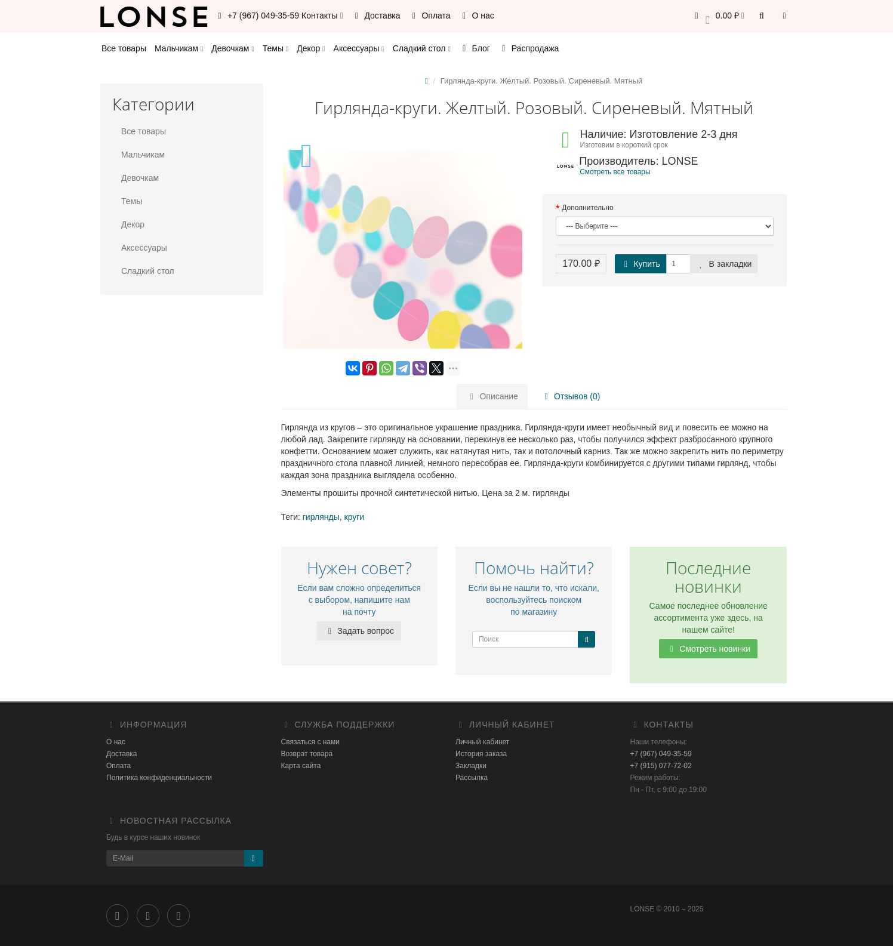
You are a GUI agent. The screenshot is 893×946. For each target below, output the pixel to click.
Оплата (430, 15)
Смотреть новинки (708, 649)
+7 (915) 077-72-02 (661, 766)
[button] (717, 16)
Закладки (470, 766)
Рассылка (471, 778)
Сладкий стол (422, 48)
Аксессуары (359, 48)
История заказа (481, 754)
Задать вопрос (359, 631)
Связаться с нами (310, 742)
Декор (311, 48)
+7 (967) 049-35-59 (661, 754)
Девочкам (232, 48)
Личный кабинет (482, 742)
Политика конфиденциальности (159, 778)
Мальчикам (179, 48)
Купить (640, 264)
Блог (474, 48)
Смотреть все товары (615, 172)
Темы (275, 48)
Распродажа (528, 48)
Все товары (123, 48)
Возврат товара (307, 754)
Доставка (376, 15)
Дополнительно (587, 208)
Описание (492, 396)
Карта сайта (301, 766)
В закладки (724, 264)
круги (354, 517)
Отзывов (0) (570, 396)
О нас (476, 15)
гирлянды (321, 517)
